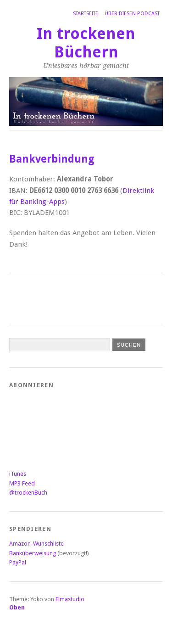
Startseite (85, 14)
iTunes (17, 473)
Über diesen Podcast (132, 14)
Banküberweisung (32, 553)
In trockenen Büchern (86, 43)
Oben (17, 607)
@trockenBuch (28, 492)
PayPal (17, 562)
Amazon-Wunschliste (36, 543)
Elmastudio (69, 599)
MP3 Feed (22, 483)
